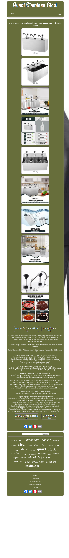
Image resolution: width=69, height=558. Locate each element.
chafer (23, 457)
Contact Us (35, 478)
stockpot (42, 453)
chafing (16, 453)
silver (36, 445)
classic (44, 445)
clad (21, 440)
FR (37, 487)
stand (24, 449)
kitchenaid (32, 440)
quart (41, 449)
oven (24, 454)
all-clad (32, 457)
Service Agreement (35, 484)
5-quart (16, 457)
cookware (38, 461)
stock (52, 449)
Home (35, 475)
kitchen (33, 450)
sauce (49, 454)
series (51, 445)
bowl (30, 445)
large (57, 445)
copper (43, 467)
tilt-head (14, 441)
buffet (41, 457)
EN (34, 487)
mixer (18, 461)
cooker (46, 440)
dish (27, 461)
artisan (56, 458)
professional (32, 454)
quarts (56, 454)
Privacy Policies (35, 481)
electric (14, 445)
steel (22, 444)
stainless (32, 466)
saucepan (56, 441)
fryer (49, 456)
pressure (51, 461)
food (16, 450)
